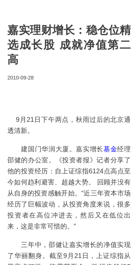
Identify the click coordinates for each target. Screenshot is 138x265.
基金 (110, 149)
